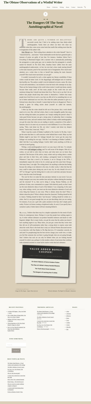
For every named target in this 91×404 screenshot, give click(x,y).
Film (67, 329)
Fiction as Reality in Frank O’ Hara (15, 391)
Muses (67, 318)
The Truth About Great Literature (45, 269)
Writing (62, 7)
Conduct (68, 322)
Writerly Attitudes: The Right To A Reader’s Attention (61, 290)
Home (48, 7)
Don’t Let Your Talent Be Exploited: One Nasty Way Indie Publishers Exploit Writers (16, 329)
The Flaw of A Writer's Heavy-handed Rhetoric (45, 265)
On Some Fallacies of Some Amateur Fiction (45, 262)
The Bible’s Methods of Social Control (16, 367)
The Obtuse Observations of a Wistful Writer (33, 2)
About (67, 7)
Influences (68, 316)
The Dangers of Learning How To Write (45, 272)
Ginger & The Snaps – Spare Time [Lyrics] (30, 290)
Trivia (67, 320)
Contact (73, 7)
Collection (55, 7)
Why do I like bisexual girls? (14, 373)
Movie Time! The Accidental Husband (16, 379)
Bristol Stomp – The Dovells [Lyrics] (16, 381)
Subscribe (80, 7)
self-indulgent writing (35, 149)
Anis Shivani (26, 52)
